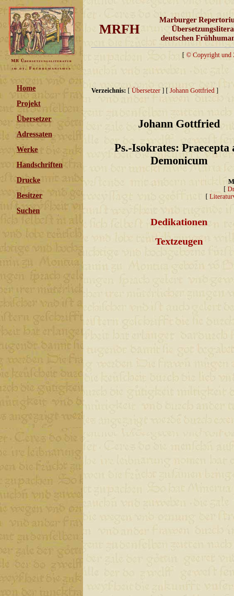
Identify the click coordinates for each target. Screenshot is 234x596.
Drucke (28, 180)
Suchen (28, 211)
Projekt (29, 103)
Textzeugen (179, 241)
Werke (27, 149)
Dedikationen (179, 221)
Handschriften (40, 165)
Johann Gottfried (192, 90)
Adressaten (34, 134)
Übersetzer (34, 119)
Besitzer (29, 195)
